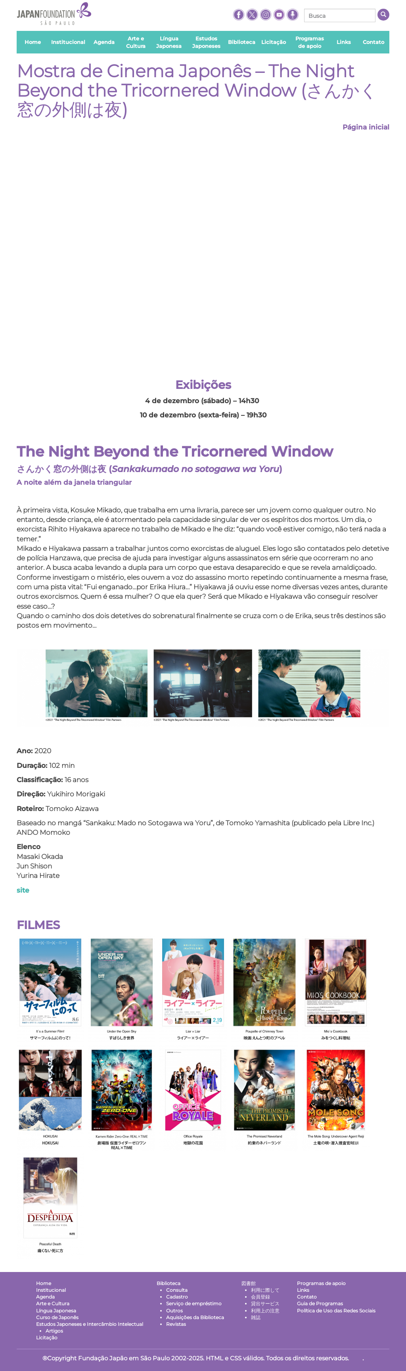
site (23, 890)
